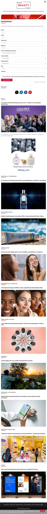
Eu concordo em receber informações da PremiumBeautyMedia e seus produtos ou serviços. (23, 76)
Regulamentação (7, 212)
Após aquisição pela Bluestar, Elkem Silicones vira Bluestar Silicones (19, 469)
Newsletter (29, 504)
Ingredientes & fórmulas (9, 283)
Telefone (3, 71)
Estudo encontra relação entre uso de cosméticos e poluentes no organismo (22, 252)
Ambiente (4, 356)
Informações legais (38, 504)
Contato (11, 504)
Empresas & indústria (8, 429)
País (2, 66)
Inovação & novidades (8, 392)
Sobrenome (4, 40)
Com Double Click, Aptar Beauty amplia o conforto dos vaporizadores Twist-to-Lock (22, 324)
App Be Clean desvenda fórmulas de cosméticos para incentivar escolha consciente (20, 397)
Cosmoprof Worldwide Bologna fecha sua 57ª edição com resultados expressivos (21, 103)
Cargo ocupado (4, 55)
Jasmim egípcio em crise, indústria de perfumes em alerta (16, 360)
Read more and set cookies (18, 512)
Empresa (3, 45)
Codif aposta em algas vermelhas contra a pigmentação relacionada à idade (21, 287)
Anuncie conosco (20, 504)
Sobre (5, 504)
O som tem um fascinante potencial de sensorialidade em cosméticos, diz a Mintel (23, 180)
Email (2, 30)
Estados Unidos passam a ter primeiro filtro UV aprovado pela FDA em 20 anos (22, 216)
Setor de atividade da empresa (8, 50)
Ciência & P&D (5, 247)
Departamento (5, 61)
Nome (2, 35)
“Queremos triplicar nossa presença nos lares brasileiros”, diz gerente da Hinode (23, 433)
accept (42, 511)
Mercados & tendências (9, 176)
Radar (3, 465)
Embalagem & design (7, 319)
